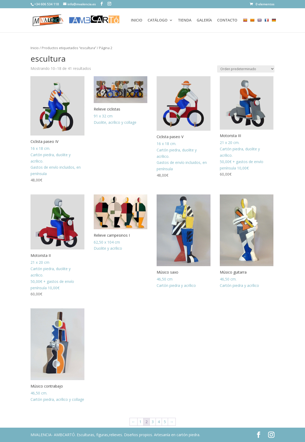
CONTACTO (227, 20)
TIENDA (184, 20)
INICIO (136, 20)
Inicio (35, 47)
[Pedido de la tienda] (245, 69)
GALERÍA (204, 20)
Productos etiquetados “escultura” (69, 47)
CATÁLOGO (157, 20)
